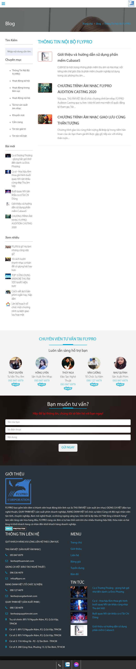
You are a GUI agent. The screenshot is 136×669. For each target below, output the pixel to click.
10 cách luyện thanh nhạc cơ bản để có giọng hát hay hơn (22, 265)
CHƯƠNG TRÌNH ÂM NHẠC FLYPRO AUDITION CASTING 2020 (22, 222)
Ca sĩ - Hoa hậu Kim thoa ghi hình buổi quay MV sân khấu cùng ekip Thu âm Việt (21, 179)
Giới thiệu (76, 549)
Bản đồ (75, 574)
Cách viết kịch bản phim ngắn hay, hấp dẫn (22, 295)
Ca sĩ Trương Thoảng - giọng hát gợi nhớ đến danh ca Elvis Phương (22, 161)
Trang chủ (76, 542)
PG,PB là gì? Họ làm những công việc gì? (21, 251)
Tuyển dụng (77, 568)
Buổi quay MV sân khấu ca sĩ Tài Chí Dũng (21, 195)
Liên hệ (75, 555)
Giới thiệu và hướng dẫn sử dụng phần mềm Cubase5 (22, 208)
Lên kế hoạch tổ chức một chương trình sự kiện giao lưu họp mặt (21, 309)
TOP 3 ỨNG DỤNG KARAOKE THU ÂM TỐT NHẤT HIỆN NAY (21, 281)
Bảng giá (76, 561)
